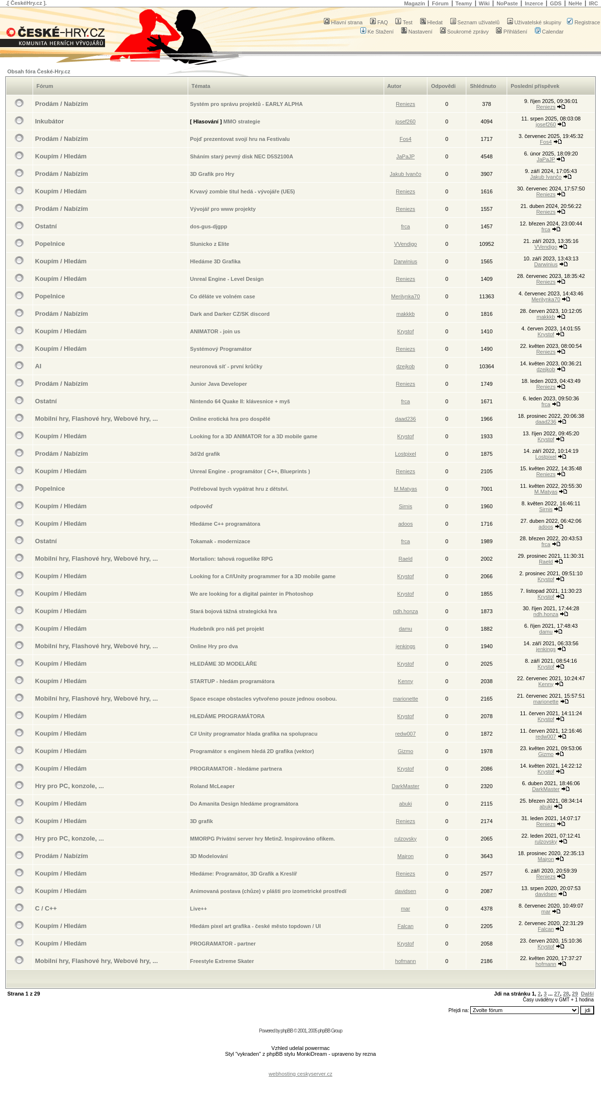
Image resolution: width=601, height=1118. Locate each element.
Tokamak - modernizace (220, 541)
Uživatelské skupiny (534, 22)
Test (403, 22)
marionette (405, 699)
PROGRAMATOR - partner (223, 943)
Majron (405, 856)
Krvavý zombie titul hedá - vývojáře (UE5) (242, 191)
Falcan (405, 926)
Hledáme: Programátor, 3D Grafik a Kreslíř (243, 874)
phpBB (287, 1030)
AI (38, 366)
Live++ (198, 909)
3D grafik (201, 821)
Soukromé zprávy (464, 31)
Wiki (484, 3)
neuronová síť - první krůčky (226, 366)
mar (405, 909)
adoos (405, 524)
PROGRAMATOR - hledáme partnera (236, 769)
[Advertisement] (300, 1066)
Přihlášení (511, 31)
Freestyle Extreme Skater (222, 961)
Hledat (431, 22)
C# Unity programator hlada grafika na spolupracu (254, 734)
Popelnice (50, 243)
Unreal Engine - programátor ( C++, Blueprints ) (250, 471)
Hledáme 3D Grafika (215, 261)
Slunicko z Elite (210, 244)
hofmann (405, 961)
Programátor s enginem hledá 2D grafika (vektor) (252, 751)
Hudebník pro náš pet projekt (227, 629)
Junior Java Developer (218, 384)
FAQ (379, 22)
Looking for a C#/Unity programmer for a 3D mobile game (263, 576)
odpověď (201, 506)
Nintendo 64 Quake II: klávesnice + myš (240, 401)
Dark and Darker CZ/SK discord (230, 314)
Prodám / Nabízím (61, 103)
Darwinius (405, 261)
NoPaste (507, 3)
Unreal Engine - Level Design (227, 279)
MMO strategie (241, 121)
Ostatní (46, 226)
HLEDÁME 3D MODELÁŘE (223, 664)
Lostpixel (405, 454)
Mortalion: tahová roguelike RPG (231, 559)
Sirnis (405, 506)
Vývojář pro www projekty (223, 209)
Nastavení (417, 31)
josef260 (405, 121)
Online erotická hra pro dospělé (230, 419)
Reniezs (405, 104)
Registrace (583, 22)
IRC (593, 3)
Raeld (406, 559)
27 (557, 994)
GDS (556, 3)
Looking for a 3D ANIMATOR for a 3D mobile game (254, 436)
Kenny (405, 681)
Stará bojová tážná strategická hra (233, 611)
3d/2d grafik (205, 454)
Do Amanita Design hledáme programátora (244, 804)
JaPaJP (405, 156)
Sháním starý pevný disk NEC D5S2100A (241, 156)
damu (405, 629)
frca (405, 226)
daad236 (405, 419)
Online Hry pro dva (214, 646)
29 (575, 994)
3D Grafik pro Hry (212, 174)
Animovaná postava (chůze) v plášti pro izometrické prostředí (268, 891)
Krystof (405, 331)
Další (587, 994)
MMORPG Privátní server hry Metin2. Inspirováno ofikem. (262, 839)
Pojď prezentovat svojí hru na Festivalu (240, 139)
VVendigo (405, 244)
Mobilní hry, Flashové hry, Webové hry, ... (96, 418)
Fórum (440, 3)
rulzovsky (405, 839)
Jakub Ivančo (406, 174)
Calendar (549, 31)
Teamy (464, 3)
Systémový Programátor (221, 349)
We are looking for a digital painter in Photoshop (251, 594)
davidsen (405, 891)
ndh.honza (405, 611)
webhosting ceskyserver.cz (301, 1074)
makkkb (405, 314)
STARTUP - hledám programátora (232, 681)
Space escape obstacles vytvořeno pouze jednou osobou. (263, 699)
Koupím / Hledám (61, 156)
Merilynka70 (405, 296)
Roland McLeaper (212, 786)
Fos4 (405, 139)
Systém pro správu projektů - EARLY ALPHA (246, 104)
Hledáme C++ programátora (225, 524)
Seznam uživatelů (475, 22)
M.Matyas (405, 489)
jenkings (405, 646)
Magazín (414, 3)
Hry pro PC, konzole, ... (69, 786)
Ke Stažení (377, 31)
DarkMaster (406, 786)
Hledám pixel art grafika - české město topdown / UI (255, 926)
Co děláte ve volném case (222, 296)
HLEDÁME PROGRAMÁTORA (227, 716)
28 (566, 994)
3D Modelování (209, 856)
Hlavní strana (343, 22)
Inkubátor (49, 121)
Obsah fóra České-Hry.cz (38, 71)
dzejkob (405, 366)
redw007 (405, 734)
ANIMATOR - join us (215, 331)
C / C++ (46, 908)
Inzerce (534, 3)
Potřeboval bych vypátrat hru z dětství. (239, 489)
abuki (405, 804)
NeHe (575, 3)
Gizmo (405, 751)
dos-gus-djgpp (208, 226)
